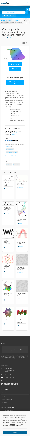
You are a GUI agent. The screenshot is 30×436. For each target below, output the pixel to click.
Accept (15, 432)
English (13, 134)
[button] (27, 9)
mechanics (8, 164)
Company (4, 402)
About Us (3, 343)
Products (4, 393)
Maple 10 (14, 133)
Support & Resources (7, 399)
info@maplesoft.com (9, 377)
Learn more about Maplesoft (7, 361)
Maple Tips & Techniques (11, 152)
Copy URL (8, 140)
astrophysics (16, 164)
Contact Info (4, 365)
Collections (8, 146)
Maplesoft (10, 38)
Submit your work (9, 15)
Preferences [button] (18, 425)
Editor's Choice (9, 149)
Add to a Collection (11, 155)
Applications (17, 20)
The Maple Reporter (9, 410)
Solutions (4, 396)
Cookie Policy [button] (12, 424)
